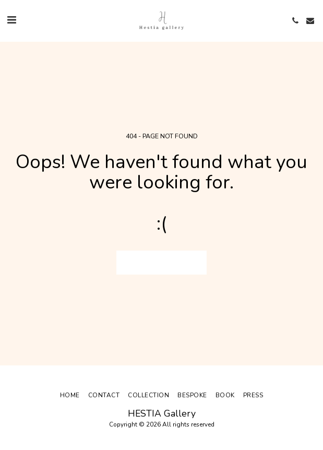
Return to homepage (161, 262)
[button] (11, 20)
